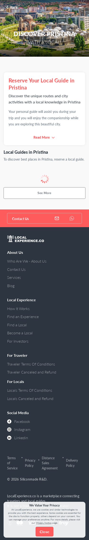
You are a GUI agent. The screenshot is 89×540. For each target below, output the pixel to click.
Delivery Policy (72, 463)
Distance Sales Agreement (50, 463)
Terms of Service (12, 463)
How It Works (18, 308)
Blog (10, 285)
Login (66, 7)
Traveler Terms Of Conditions (31, 364)
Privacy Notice (44, 522)
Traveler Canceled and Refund (31, 372)
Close (44, 531)
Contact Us (16, 269)
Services (14, 277)
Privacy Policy (30, 463)
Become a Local (20, 333)
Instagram (18, 429)
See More (44, 193)
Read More (41, 137)
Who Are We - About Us (27, 261)
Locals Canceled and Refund (30, 398)
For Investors (17, 341)
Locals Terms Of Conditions (29, 390)
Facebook (18, 421)
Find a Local (17, 325)
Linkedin (17, 437)
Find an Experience (23, 316)
